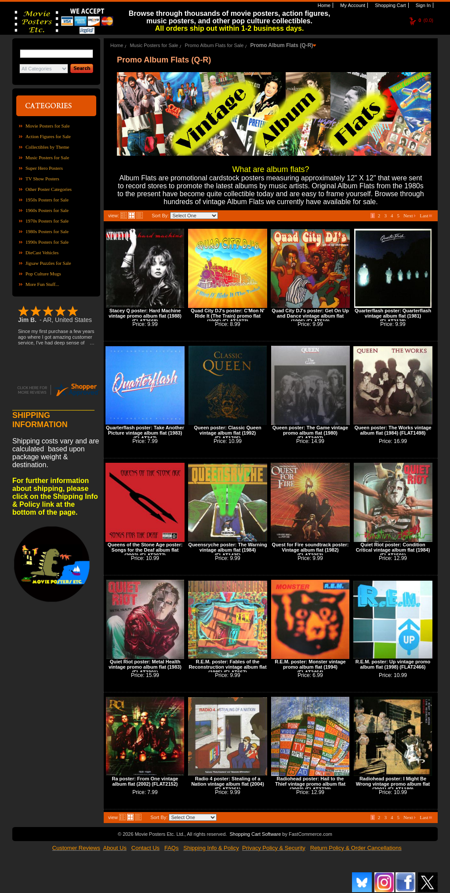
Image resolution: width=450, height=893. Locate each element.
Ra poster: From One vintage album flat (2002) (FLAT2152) (145, 781)
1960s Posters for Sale (47, 210)
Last (426, 215)
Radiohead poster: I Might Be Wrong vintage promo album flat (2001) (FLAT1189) (393, 784)
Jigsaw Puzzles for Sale (48, 263)
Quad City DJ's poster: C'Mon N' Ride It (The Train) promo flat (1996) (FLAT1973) (228, 316)
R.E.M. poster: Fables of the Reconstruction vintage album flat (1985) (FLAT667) (227, 667)
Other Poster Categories (48, 189)
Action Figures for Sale (48, 136)
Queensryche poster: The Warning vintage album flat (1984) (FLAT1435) (227, 550)
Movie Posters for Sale (47, 125)
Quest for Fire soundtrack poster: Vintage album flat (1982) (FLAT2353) (310, 550)
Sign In (422, 5)
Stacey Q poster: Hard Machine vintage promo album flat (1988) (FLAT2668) (145, 316)
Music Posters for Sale (47, 157)
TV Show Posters (42, 178)
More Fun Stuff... (42, 284)
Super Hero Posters (44, 168)
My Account (352, 5)
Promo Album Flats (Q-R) (281, 45)
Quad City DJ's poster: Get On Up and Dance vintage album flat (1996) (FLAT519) (310, 316)
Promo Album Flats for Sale (214, 45)
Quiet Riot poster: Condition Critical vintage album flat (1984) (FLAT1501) (393, 550)
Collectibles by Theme (47, 147)
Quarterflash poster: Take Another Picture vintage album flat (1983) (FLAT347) (145, 433)
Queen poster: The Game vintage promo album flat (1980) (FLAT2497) (310, 433)
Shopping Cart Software (255, 834)
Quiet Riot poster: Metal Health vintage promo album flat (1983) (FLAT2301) (145, 667)
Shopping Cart (390, 5)
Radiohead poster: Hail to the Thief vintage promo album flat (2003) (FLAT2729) (310, 784)
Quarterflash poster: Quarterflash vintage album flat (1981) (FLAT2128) (393, 316)
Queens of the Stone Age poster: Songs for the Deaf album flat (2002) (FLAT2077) (145, 550)
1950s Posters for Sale (47, 199)
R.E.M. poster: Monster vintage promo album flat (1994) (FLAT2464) (310, 667)
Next (409, 215)
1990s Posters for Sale (47, 242)
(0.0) (425, 20)
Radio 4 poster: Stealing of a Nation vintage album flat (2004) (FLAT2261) (227, 784)
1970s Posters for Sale (47, 220)
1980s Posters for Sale (47, 231)
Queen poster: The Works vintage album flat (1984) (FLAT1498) (392, 430)
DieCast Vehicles (41, 252)
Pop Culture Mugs (43, 273)
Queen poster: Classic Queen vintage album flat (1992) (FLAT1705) (227, 433)
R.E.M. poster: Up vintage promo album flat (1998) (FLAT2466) (393, 664)
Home (323, 5)
